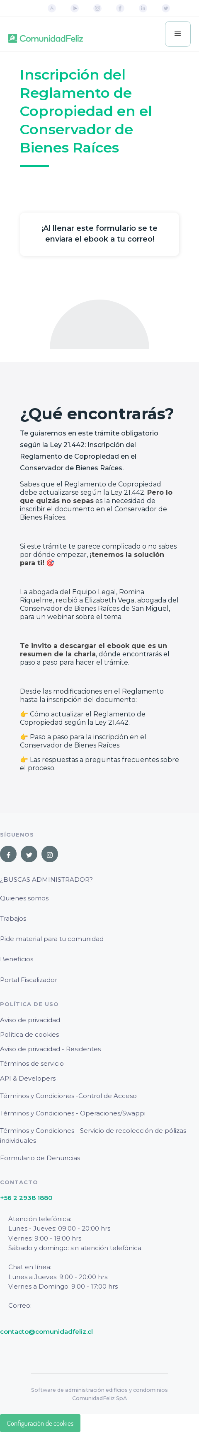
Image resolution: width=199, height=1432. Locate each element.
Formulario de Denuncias (40, 1158)
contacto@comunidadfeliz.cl (46, 1331)
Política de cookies (29, 1034)
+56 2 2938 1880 (26, 1198)
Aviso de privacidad (30, 1020)
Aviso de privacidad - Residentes (50, 1049)
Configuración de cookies (40, 1423)
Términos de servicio (32, 1063)
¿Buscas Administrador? (46, 879)
